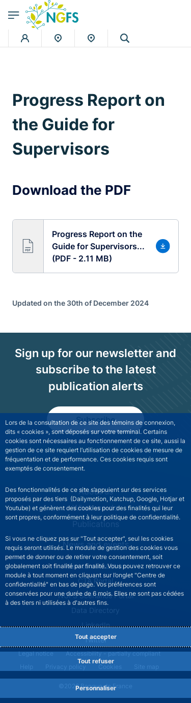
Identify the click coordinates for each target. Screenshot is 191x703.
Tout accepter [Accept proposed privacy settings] (96, 636)
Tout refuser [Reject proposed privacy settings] (95, 661)
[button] (95, 246)
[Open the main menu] (13, 15)
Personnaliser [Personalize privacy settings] (95, 688)
